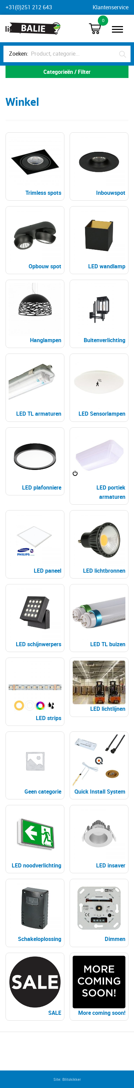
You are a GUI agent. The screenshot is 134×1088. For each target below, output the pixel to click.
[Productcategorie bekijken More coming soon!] (99, 987)
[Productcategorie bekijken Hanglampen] (35, 314)
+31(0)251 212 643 (29, 7)
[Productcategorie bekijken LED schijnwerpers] (35, 618)
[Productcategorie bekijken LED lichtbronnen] (99, 544)
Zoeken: (18, 53)
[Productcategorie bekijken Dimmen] (99, 913)
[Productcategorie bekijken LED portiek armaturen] (99, 466)
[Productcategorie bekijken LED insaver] (99, 839)
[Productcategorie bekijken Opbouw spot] (35, 240)
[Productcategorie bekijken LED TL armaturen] (35, 388)
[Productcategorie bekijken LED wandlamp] (99, 240)
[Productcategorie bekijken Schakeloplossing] (35, 913)
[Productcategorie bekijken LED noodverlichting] (35, 839)
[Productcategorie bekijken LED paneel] (35, 544)
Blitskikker (71, 1079)
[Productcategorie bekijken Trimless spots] (35, 166)
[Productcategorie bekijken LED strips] (35, 692)
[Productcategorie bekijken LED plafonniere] (35, 461)
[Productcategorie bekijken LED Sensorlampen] (99, 388)
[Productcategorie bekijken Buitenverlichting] (99, 314)
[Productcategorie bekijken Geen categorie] (35, 765)
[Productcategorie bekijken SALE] (35, 987)
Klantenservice (110, 7)
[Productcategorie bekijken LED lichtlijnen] (99, 687)
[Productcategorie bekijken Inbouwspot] (99, 166)
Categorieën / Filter (67, 72)
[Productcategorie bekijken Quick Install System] (99, 765)
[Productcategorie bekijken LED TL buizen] (99, 618)
